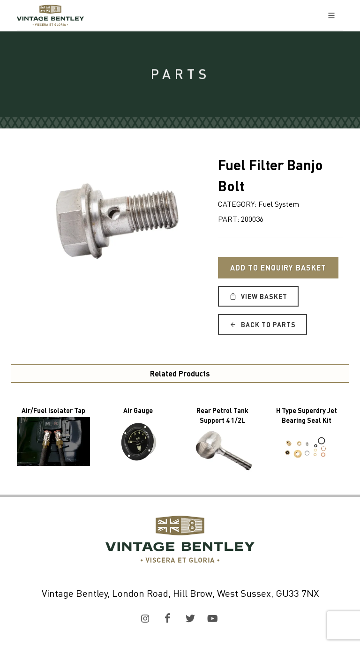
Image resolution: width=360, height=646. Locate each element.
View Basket (258, 296)
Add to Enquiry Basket (278, 267)
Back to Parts (262, 324)
